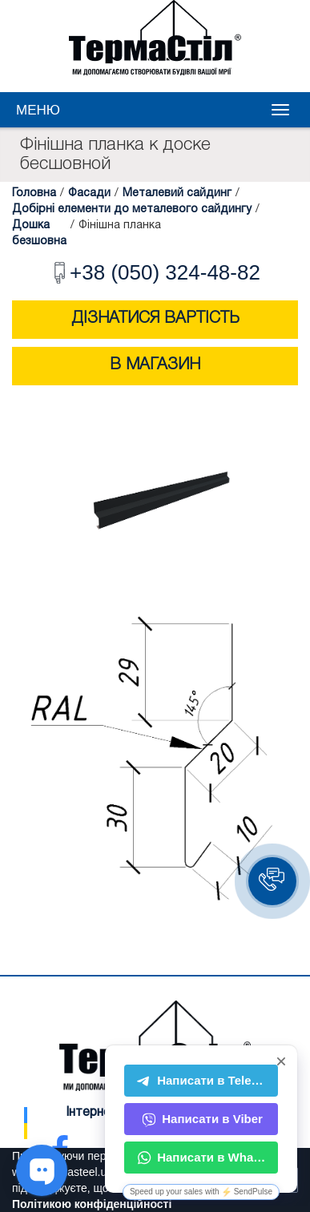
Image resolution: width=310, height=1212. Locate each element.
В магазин (155, 365)
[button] (272, 881)
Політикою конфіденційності (91, 1204)
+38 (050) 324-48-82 (155, 272)
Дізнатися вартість (155, 319)
